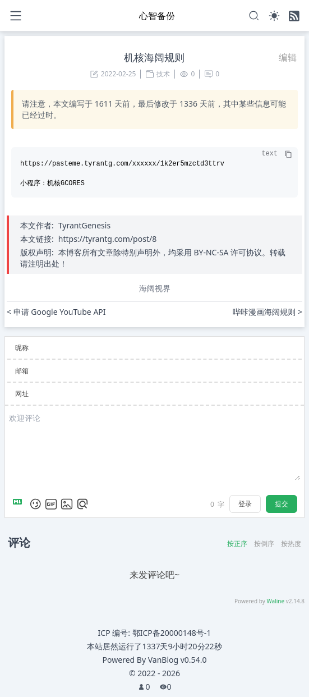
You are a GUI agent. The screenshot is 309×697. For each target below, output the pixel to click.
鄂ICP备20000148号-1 (171, 632)
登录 (245, 503)
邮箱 (22, 370)
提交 (281, 503)
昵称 (22, 347)
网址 (22, 393)
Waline (275, 601)
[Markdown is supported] (19, 504)
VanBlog (177, 659)
